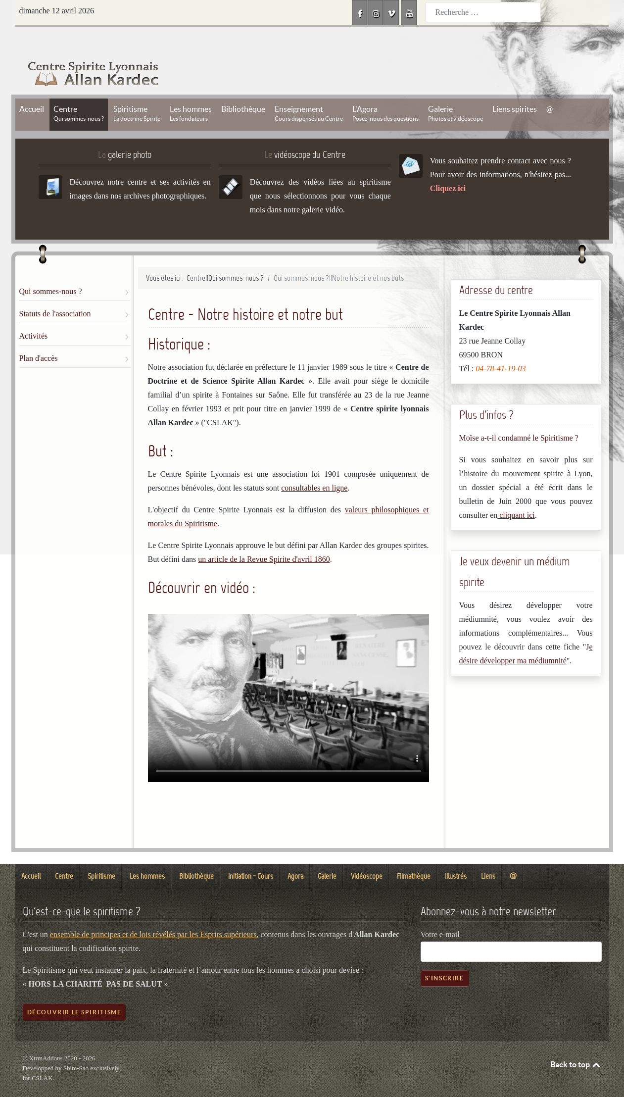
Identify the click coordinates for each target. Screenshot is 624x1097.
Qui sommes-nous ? (50, 269)
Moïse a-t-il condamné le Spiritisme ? (518, 415)
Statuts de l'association (55, 291)
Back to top (576, 1042)
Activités (33, 313)
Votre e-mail (440, 912)
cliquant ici (516, 493)
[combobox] (483, 12)
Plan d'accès (38, 336)
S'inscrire (444, 955)
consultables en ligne (314, 465)
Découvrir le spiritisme (74, 990)
